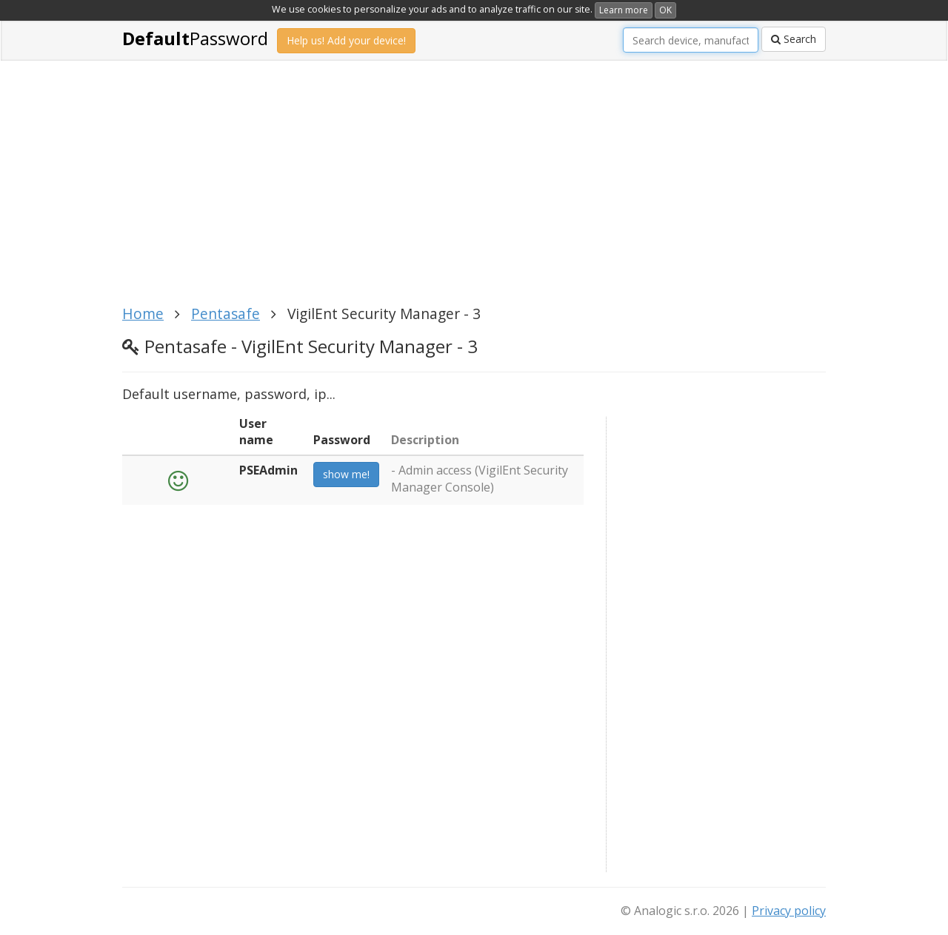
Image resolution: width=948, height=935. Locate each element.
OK (665, 10)
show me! (346, 474)
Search (793, 39)
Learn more (623, 10)
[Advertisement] (474, 191)
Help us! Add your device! (346, 40)
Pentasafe (225, 314)
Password (195, 38)
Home (143, 314)
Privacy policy (789, 910)
